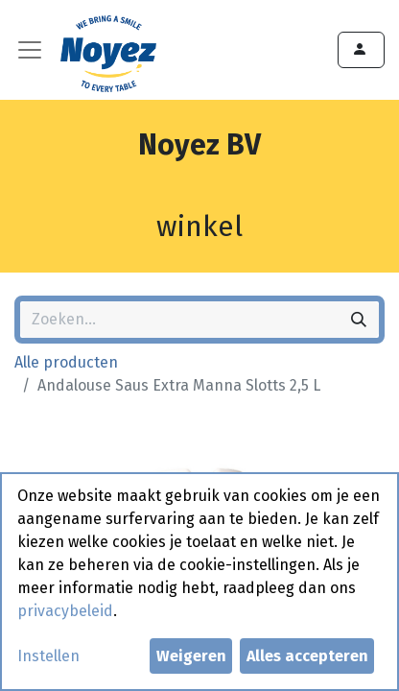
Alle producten (66, 362)
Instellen (48, 656)
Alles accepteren (307, 656)
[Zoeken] (359, 319)
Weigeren (191, 656)
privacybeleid (65, 611)
